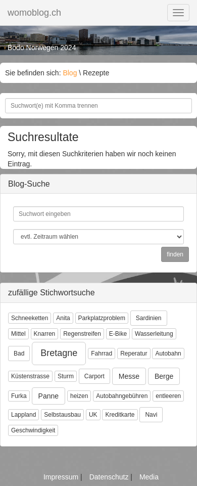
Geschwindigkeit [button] (33, 430)
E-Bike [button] (118, 333)
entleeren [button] (168, 396)
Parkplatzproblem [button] (101, 318)
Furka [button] (19, 396)
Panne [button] (48, 396)
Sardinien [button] (149, 318)
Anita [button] (63, 318)
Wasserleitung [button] (154, 333)
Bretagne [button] (58, 353)
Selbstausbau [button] (62, 414)
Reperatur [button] (133, 353)
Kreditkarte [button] (119, 414)
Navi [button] (151, 414)
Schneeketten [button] (29, 318)
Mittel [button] (18, 333)
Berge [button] (164, 376)
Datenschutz (110, 477)
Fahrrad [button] (101, 353)
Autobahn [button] (168, 353)
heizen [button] (79, 396)
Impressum (61, 477)
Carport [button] (94, 376)
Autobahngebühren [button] (121, 396)
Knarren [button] (45, 333)
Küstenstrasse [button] (30, 376)
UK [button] (93, 414)
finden (175, 254)
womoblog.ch (34, 13)
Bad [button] (19, 353)
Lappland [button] (23, 414)
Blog (70, 73)
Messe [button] (129, 376)
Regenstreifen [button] (82, 333)
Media (149, 477)
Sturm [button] (66, 376)
